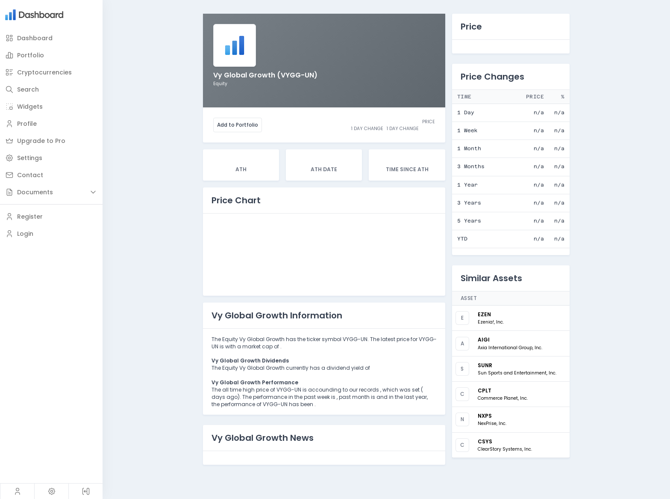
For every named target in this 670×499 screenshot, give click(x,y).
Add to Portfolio (237, 124)
